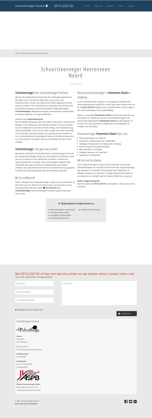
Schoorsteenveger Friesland (30, 5)
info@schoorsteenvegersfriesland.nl (30, 349)
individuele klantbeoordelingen (29, 390)
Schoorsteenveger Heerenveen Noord (34, 53)
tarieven (127, 176)
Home (17, 53)
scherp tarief (54, 100)
